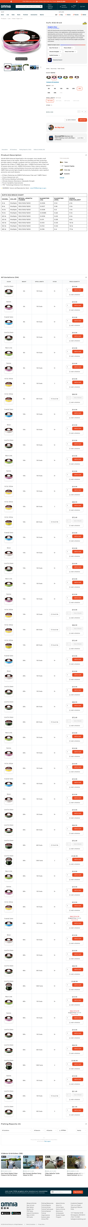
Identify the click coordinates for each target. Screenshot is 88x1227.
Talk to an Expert (76, 1205)
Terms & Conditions (30, 1224)
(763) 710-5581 (75, 1217)
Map (61, 14)
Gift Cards (30, 1217)
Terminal (25, 14)
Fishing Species (46, 1211)
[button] (44, 155)
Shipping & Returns (76, 1207)
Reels (18, 14)
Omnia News (60, 1207)
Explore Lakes (45, 1217)
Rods (13, 14)
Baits (2, 14)
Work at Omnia (60, 1209)
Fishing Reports (46, 1205)
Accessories (34, 14)
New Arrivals (30, 1205)
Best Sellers (30, 1207)
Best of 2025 (30, 1215)
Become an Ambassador (60, 1212)
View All (62, 177)
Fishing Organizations (45, 1214)
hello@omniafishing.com (78, 1219)
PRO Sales (30, 1211)
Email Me (54, 398)
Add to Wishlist (71, 120)
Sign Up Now (78, 1192)
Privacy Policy (41, 1224)
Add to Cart (83, 120)
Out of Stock (77, 397)
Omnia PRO (44, 1219)
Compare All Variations (52, 82)
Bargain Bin (30, 1209)
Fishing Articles (46, 1207)
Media (83, 15)
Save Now (62, 1)
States (68, 14)
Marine (42, 14)
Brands (75, 14)
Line (8, 14)
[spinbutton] (68, 290)
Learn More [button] (80, 138)
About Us (59, 1205)
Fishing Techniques (47, 1209)
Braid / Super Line (17, 18)
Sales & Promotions (33, 1213)
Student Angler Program (60, 1216)
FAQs (72, 1209)
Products (3, 18)
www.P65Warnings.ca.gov (38, 188)
